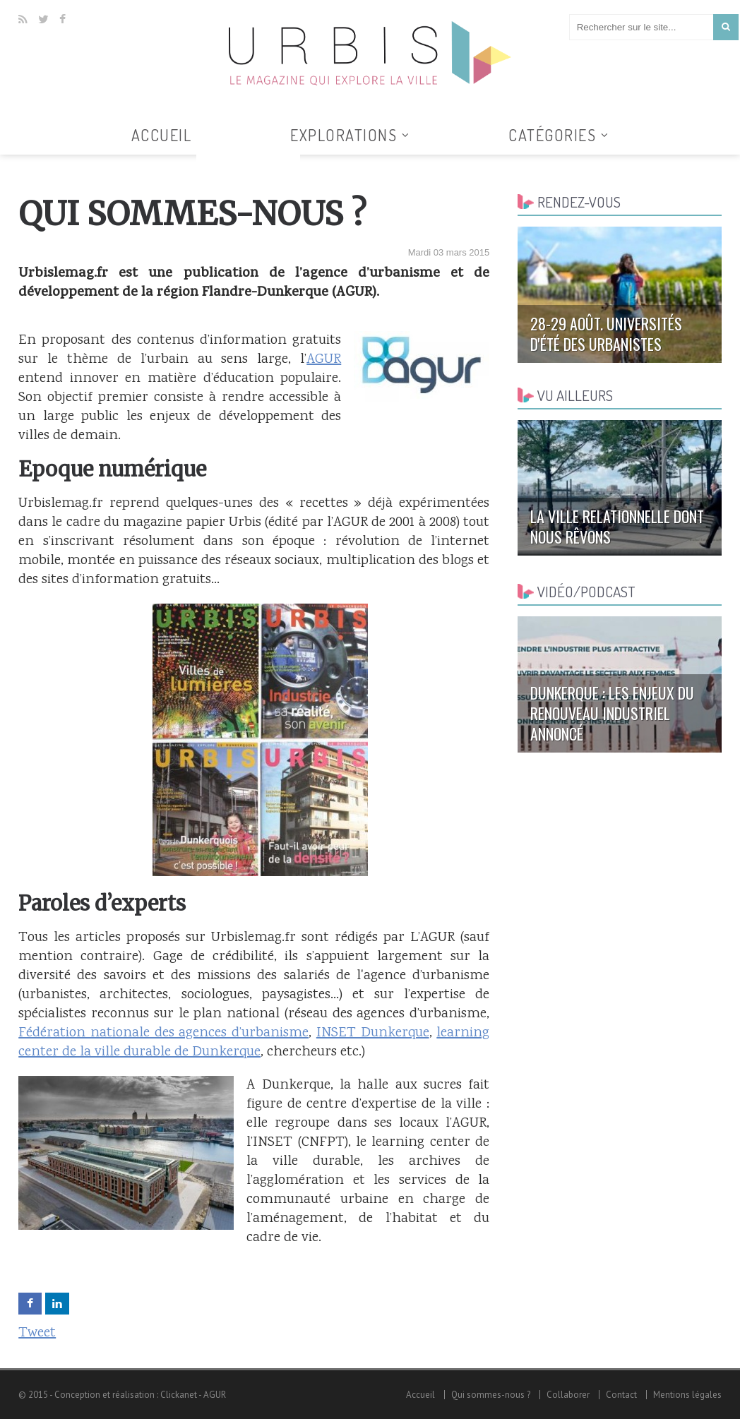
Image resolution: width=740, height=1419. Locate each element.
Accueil (161, 135)
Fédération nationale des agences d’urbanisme (163, 1033)
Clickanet (178, 1395)
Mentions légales (687, 1394)
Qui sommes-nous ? (490, 1394)
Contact (621, 1394)
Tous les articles (248, 163)
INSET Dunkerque (372, 1033)
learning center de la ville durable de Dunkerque (253, 1042)
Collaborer (568, 1394)
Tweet (37, 1333)
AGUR (323, 359)
